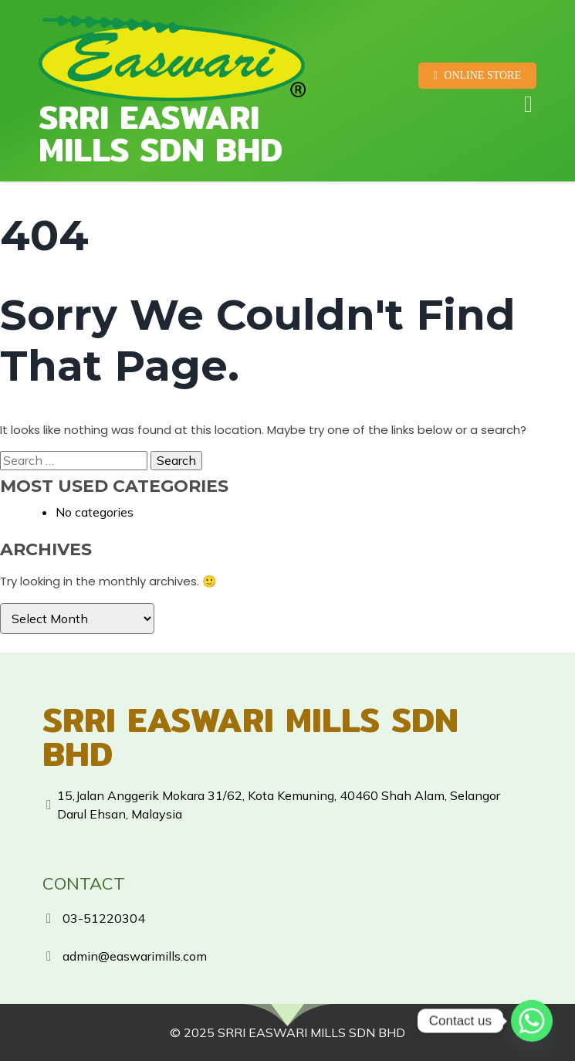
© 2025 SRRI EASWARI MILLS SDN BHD (287, 1032)
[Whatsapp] (532, 1021)
